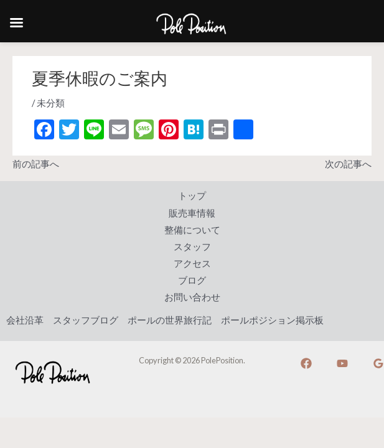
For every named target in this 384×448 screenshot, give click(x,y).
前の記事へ (35, 164)
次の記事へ (348, 164)
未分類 (51, 103)
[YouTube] (342, 363)
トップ (192, 195)
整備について (192, 230)
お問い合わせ (192, 297)
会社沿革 (25, 320)
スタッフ (192, 246)
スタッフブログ (85, 320)
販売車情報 (192, 213)
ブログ (192, 280)
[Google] (378, 363)
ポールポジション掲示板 (272, 320)
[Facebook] (306, 363)
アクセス (192, 263)
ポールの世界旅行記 (170, 320)
